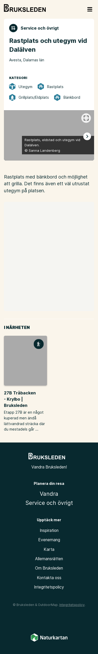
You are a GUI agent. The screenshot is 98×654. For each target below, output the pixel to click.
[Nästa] (87, 136)
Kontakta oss (49, 577)
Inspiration (49, 530)
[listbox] (49, 135)
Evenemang (49, 539)
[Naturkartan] (49, 640)
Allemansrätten (49, 558)
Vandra (49, 494)
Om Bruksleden (49, 568)
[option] (49, 135)
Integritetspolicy (49, 587)
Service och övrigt (49, 503)
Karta (49, 549)
